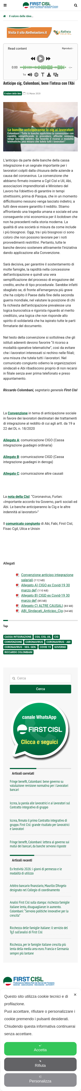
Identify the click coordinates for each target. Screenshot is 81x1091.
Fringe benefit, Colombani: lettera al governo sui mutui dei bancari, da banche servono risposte (39, 844)
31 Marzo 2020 (31, 93)
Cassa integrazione (17, 636)
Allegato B (11, 457)
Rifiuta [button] (40, 1064)
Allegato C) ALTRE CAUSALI (42, 606)
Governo (60, 647)
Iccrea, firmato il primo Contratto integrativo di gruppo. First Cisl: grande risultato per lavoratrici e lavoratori (39, 824)
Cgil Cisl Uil (43, 636)
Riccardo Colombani (18, 652)
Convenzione (18, 413)
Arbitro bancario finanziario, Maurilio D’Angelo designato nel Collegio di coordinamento (38, 887)
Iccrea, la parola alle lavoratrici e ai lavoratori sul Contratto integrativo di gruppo (40, 805)
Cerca (40, 689)
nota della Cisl (18, 497)
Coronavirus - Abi (58, 641)
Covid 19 (45, 647)
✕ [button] (75, 995)
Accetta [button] (40, 1048)
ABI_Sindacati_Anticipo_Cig (42, 611)
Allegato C (11, 473)
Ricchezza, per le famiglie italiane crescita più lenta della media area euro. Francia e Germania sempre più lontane (39, 948)
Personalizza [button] (40, 1079)
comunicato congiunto (23, 524)
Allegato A (11, 440)
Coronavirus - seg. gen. (20, 647)
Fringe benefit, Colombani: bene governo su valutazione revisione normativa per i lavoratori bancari (39, 785)
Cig (56, 636)
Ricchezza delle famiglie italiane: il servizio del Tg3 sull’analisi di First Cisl (39, 929)
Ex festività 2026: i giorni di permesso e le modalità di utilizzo (36, 871)
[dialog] (40, 1040)
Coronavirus (34, 641)
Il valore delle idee (20, 16)
